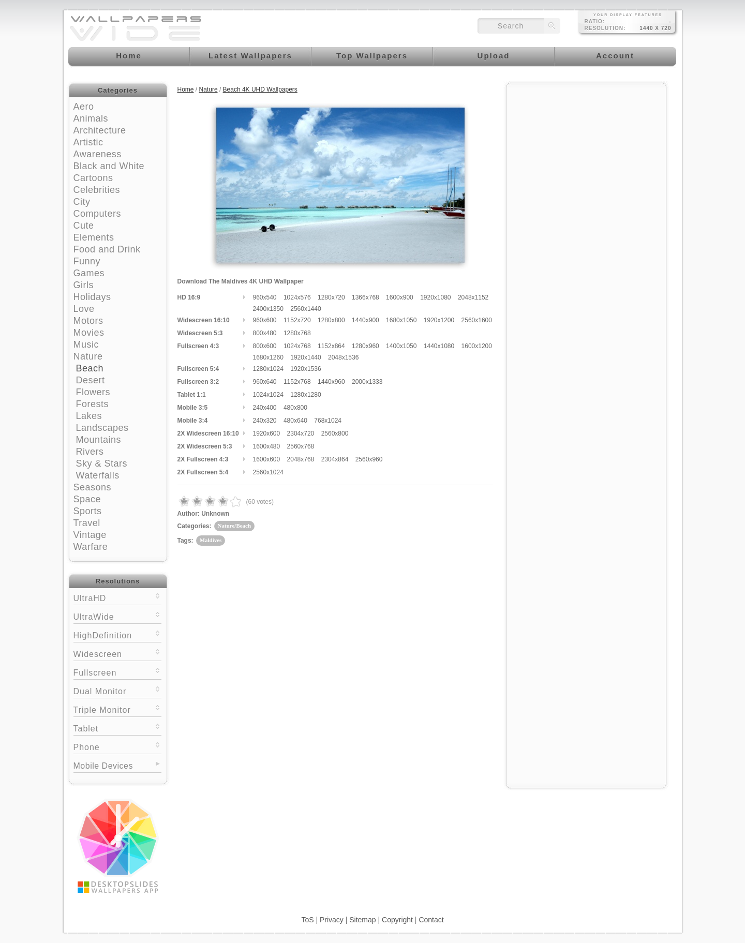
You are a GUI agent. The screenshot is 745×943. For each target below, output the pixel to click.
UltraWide (117, 615)
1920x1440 (305, 357)
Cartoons (93, 178)
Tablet (117, 727)
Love (84, 309)
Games (89, 273)
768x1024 (327, 420)
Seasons (92, 487)
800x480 (265, 333)
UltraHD (117, 597)
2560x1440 (305, 308)
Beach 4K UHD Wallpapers (260, 89)
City (82, 202)
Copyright (397, 920)
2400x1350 (268, 308)
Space (87, 499)
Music (86, 344)
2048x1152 (473, 297)
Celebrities (97, 190)
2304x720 (301, 433)
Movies (89, 332)
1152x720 (297, 320)
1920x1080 (435, 297)
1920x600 (266, 433)
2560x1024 (268, 472)
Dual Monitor (117, 690)
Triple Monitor (117, 708)
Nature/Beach (234, 525)
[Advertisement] (586, 153)
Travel (86, 523)
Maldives (211, 540)
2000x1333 (367, 381)
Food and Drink (107, 249)
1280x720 (331, 297)
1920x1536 (305, 368)
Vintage (90, 535)
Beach (90, 368)
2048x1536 (343, 357)
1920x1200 (439, 320)
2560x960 (369, 459)
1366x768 (365, 297)
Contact (431, 920)
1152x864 (331, 346)
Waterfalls (98, 475)
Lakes (89, 416)
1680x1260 (268, 357)
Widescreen (117, 653)
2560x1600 (476, 320)
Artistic (88, 142)
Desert (90, 380)
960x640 (265, 381)
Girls (83, 285)
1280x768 (297, 333)
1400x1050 (401, 346)
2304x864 (335, 459)
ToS (307, 920)
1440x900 (365, 320)
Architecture (99, 130)
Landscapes (102, 428)
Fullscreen (117, 671)
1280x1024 (268, 368)
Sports (87, 511)
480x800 (295, 407)
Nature (88, 356)
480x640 (295, 420)
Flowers (93, 392)
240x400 (265, 407)
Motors (88, 321)
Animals (91, 118)
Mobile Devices (103, 765)
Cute (83, 225)
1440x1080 (439, 346)
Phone (117, 746)
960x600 (265, 320)
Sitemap (362, 920)
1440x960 (331, 381)
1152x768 (297, 381)
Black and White (109, 166)
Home (185, 89)
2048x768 (301, 459)
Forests (92, 404)
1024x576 (297, 297)
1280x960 (365, 346)
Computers (97, 213)
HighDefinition (117, 634)
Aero (83, 106)
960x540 (265, 297)
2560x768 (301, 446)
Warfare (90, 547)
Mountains (99, 440)
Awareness (97, 154)
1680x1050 (401, 320)
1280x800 (331, 320)
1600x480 (266, 446)
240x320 (265, 420)
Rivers (90, 451)
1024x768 (297, 346)
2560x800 (335, 433)
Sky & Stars (102, 463)
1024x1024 (268, 394)
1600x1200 (476, 346)
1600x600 (266, 459)
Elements (93, 237)
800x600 (265, 346)
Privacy (332, 920)
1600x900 (399, 297)
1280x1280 (305, 394)
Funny (87, 261)
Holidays (92, 297)
